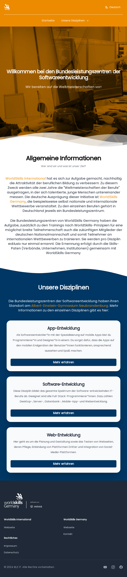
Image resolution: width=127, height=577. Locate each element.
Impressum (10, 546)
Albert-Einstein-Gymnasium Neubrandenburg (69, 305)
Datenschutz (11, 552)
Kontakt (68, 534)
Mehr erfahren (63, 362)
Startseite (48, 20)
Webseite (9, 527)
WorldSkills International (26, 178)
